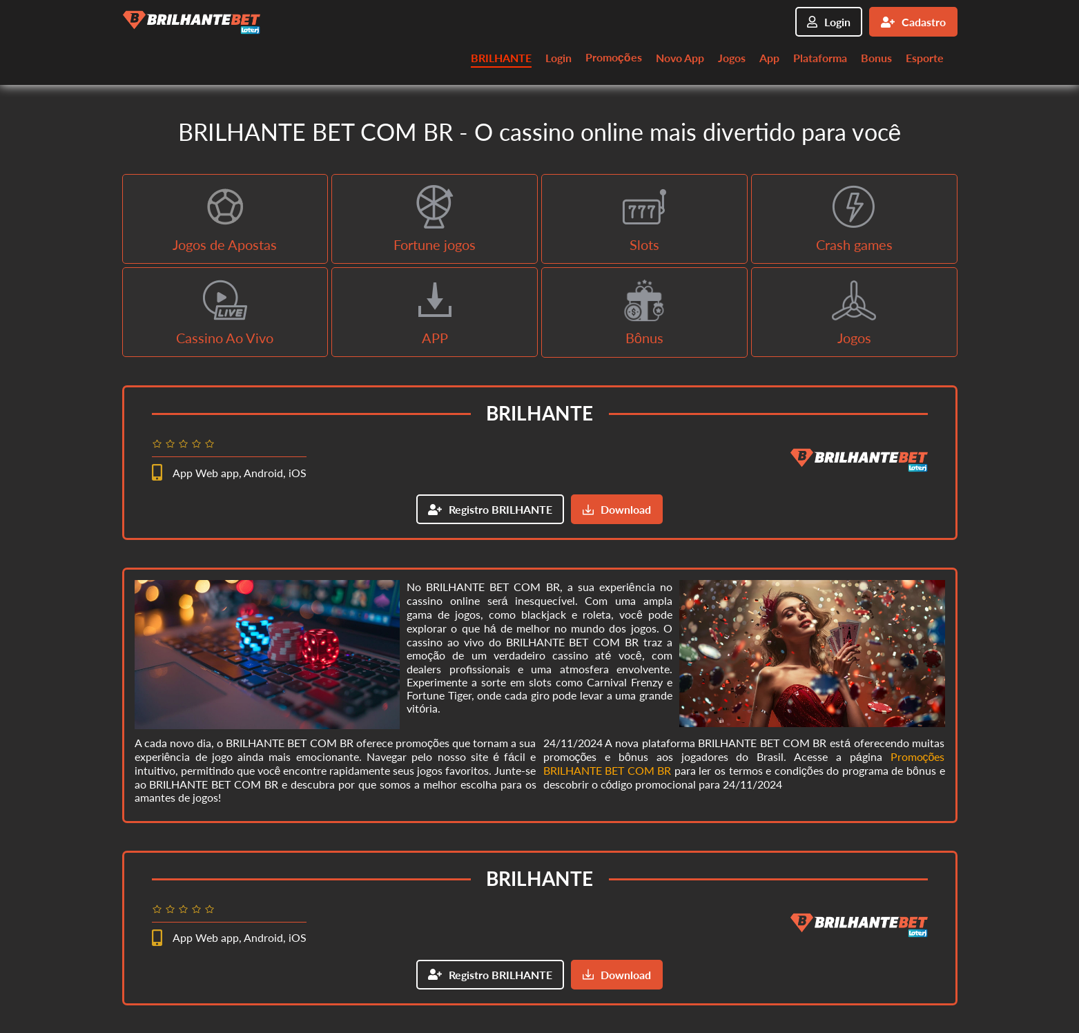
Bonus (876, 57)
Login (828, 21)
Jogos (732, 57)
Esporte (925, 57)
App (769, 57)
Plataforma (820, 57)
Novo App (680, 57)
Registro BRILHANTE (490, 509)
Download (617, 509)
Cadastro (913, 21)
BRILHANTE (501, 57)
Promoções (613, 57)
